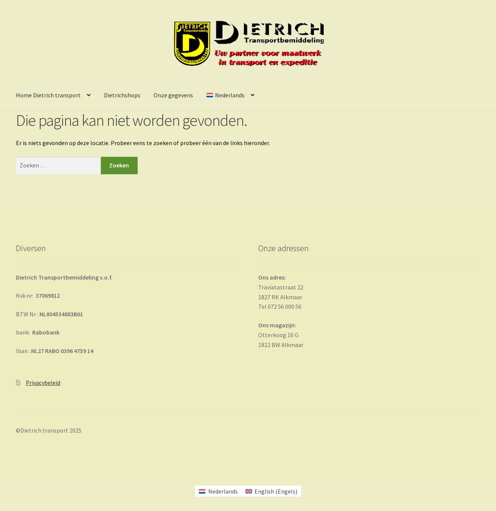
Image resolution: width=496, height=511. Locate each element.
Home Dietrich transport (48, 95)
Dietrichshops (122, 95)
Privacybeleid (43, 382)
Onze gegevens (173, 95)
